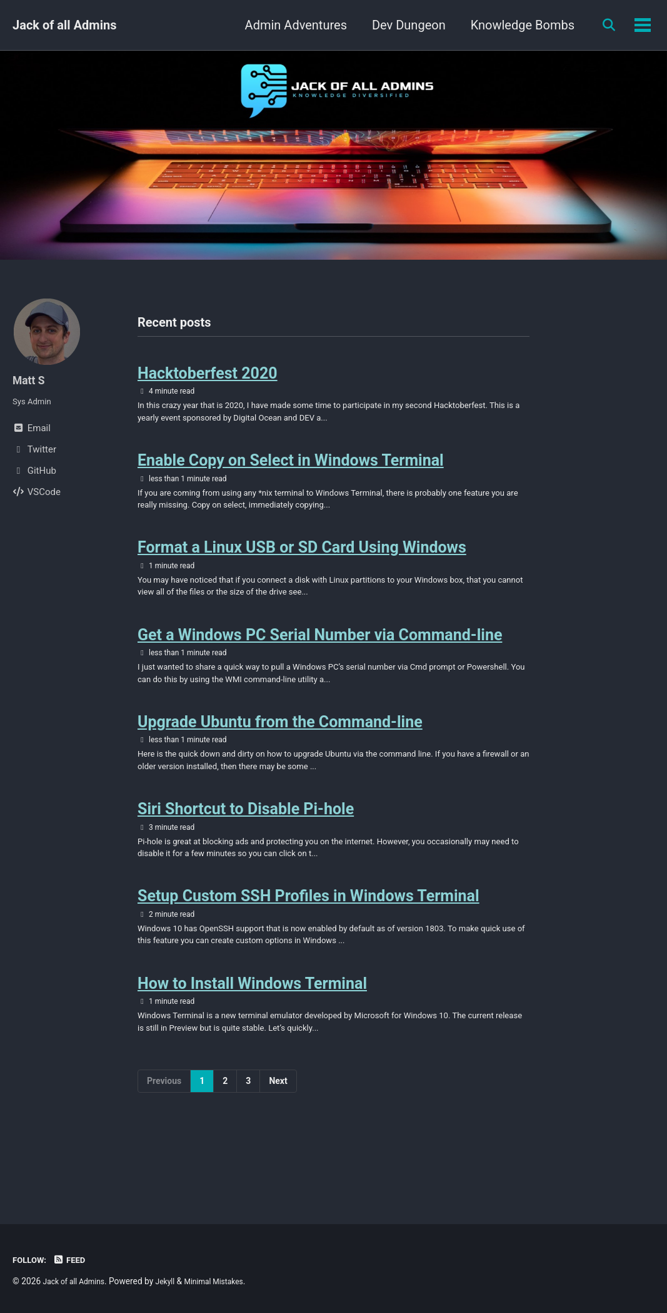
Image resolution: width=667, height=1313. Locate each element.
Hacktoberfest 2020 (208, 377)
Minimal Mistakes (230, 1281)
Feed (75, 1259)
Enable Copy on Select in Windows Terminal (291, 473)
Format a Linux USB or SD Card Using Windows (302, 568)
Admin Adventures (289, 25)
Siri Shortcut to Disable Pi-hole (246, 854)
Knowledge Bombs (516, 25)
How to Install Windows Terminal (252, 1044)
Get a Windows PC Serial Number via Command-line (320, 663)
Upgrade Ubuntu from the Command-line (280, 758)
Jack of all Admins (64, 25)
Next (278, 1148)
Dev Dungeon (402, 25)
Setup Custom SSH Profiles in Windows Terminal (308, 949)
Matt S (31, 379)
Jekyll (175, 1281)
